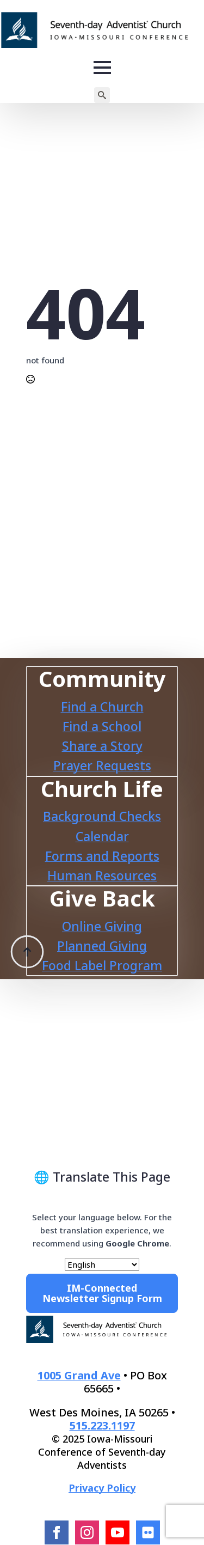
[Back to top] (27, 929)
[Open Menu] (102, 67)
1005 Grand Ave (79, 1375)
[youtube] (117, 1532)
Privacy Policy (102, 1487)
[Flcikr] (148, 1532)
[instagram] (87, 1532)
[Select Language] (102, 1264)
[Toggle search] (102, 95)
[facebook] (57, 1532)
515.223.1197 (102, 1425)
